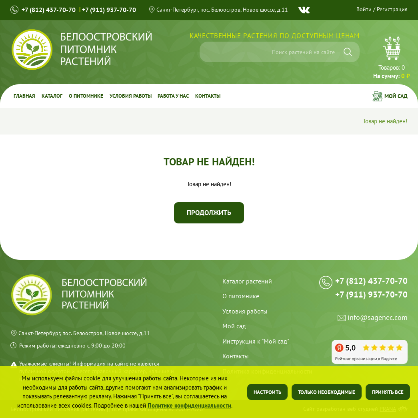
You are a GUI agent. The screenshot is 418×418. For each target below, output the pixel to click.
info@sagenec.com (378, 319)
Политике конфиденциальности (189, 405)
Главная (24, 95)
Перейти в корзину (391, 58)
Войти (364, 9)
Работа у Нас (173, 95)
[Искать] (348, 52)
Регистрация (392, 9)
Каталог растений (247, 281)
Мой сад (396, 96)
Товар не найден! (385, 121)
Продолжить (209, 212)
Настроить (267, 392)
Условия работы (131, 95)
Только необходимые (326, 392)
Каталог (52, 95)
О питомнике (86, 95)
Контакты (208, 95)
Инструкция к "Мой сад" (255, 341)
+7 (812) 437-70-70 (49, 10)
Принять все (388, 392)
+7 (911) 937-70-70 (109, 10)
